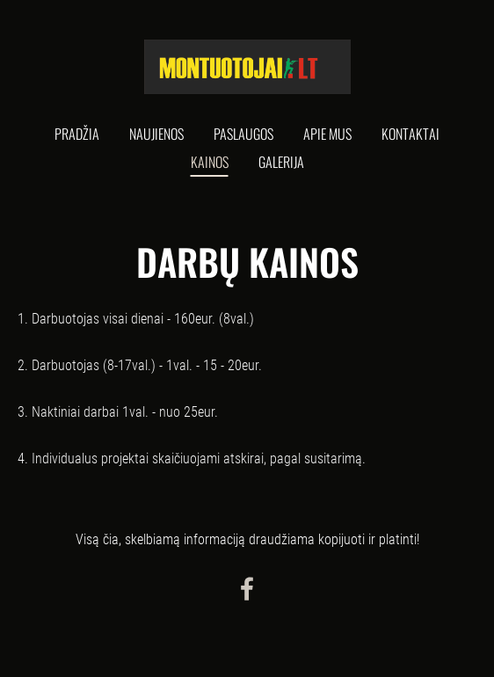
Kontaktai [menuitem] (410, 133)
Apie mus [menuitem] (327, 133)
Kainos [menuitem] (210, 161)
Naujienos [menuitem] (156, 133)
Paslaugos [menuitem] (243, 133)
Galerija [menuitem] (281, 161)
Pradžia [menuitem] (76, 133)
